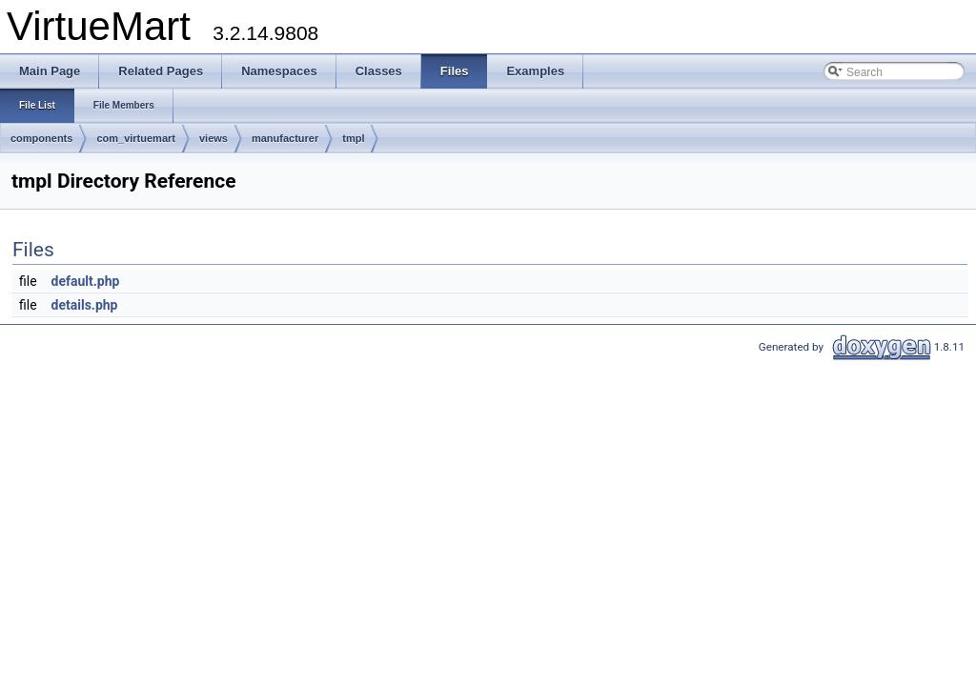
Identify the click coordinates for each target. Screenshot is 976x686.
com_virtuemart (135, 138)
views (213, 138)
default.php (85, 281)
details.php (84, 305)
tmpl (353, 138)
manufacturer (285, 138)
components (41, 138)
